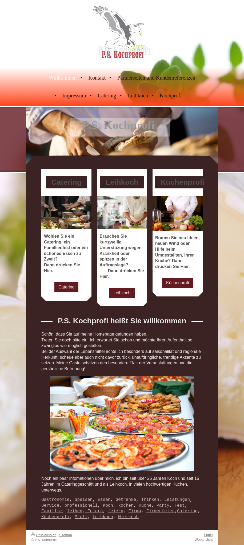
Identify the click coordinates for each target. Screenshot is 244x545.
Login (208, 535)
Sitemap (65, 535)
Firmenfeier (160, 511)
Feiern (94, 511)
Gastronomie (55, 500)
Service (50, 506)
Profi (81, 517)
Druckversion (44, 535)
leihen (74, 511)
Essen (104, 500)
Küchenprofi (177, 282)
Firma (135, 511)
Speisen (84, 500)
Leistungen (177, 500)
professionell (81, 506)
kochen (126, 506)
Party (163, 506)
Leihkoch (121, 293)
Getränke (126, 500)
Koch (108, 506)
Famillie (51, 511)
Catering (66, 287)
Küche (143, 506)
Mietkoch (128, 517)
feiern (115, 511)
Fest (179, 506)
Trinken (150, 500)
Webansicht (204, 540)
